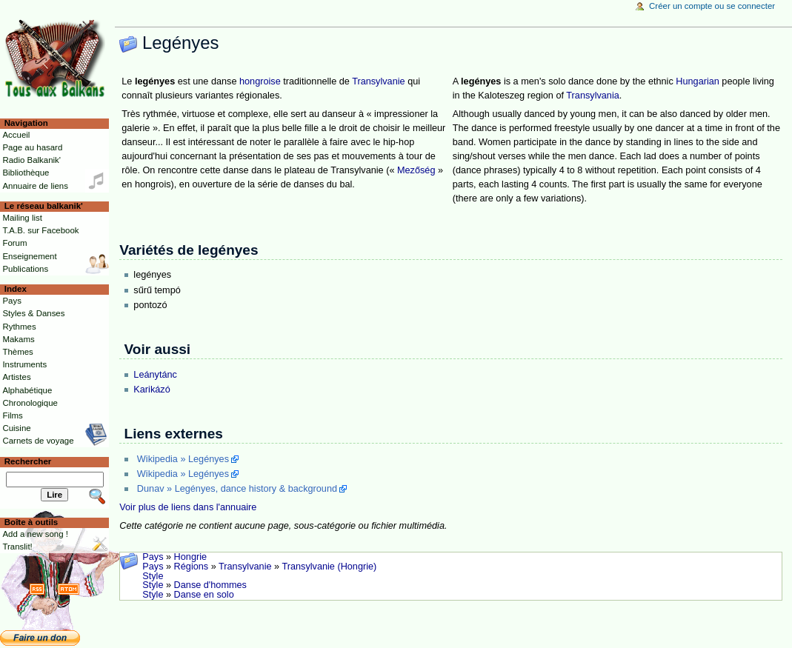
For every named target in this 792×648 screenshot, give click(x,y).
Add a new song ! (35, 534)
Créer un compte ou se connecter (712, 5)
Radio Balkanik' (31, 160)
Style (152, 576)
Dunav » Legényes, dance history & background (237, 489)
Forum (14, 242)
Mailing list (21, 217)
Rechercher (28, 461)
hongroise (260, 81)
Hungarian (697, 81)
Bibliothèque (25, 172)
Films (12, 415)
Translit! (17, 546)
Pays (152, 557)
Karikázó (151, 389)
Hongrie (190, 557)
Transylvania (592, 95)
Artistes (16, 377)
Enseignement (29, 256)
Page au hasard (32, 147)
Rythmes (19, 326)
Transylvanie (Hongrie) (329, 566)
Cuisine (16, 428)
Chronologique (30, 402)
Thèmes (17, 351)
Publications (25, 268)
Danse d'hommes (210, 585)
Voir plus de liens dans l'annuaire (187, 507)
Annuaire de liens (35, 185)
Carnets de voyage (37, 440)
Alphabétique (27, 390)
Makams (18, 339)
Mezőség (416, 170)
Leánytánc (155, 375)
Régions (191, 566)
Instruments (24, 364)
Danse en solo (204, 594)
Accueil (16, 134)
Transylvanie (378, 81)
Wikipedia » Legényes (183, 459)
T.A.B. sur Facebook (40, 230)
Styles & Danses (33, 313)
